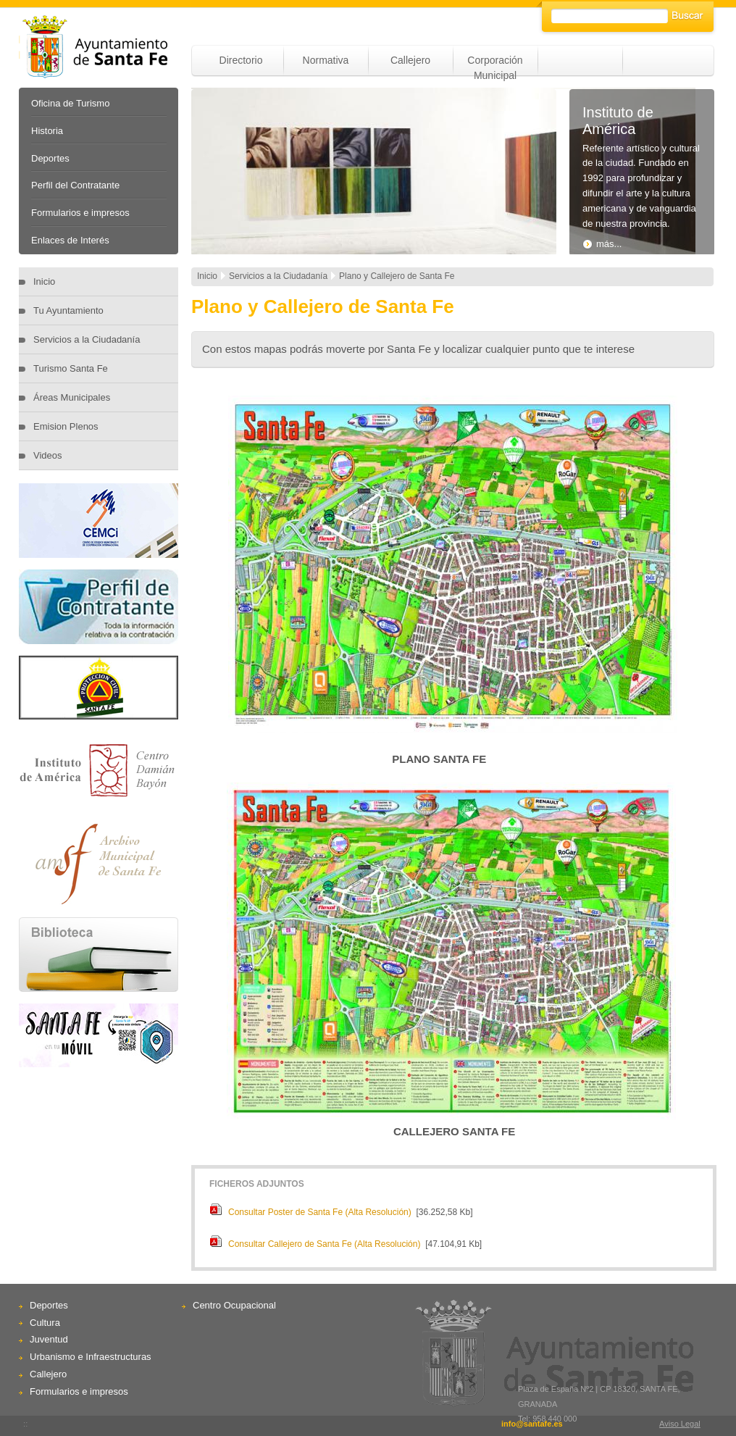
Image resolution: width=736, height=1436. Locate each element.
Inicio (44, 281)
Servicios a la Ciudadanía (86, 339)
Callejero (410, 60)
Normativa (326, 60)
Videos (47, 455)
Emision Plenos (66, 426)
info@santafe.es (532, 1423)
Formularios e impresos (80, 212)
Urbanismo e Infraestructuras (90, 1356)
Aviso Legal (680, 1423)
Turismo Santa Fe (70, 368)
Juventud (49, 1339)
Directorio (241, 60)
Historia (47, 130)
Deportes (50, 158)
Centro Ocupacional (234, 1305)
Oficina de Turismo (70, 103)
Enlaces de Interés (70, 240)
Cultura (45, 1322)
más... (602, 243)
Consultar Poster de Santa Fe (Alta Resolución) (319, 1212)
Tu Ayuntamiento (68, 310)
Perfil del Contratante (75, 185)
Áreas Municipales (71, 397)
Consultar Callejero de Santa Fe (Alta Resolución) (324, 1244)
